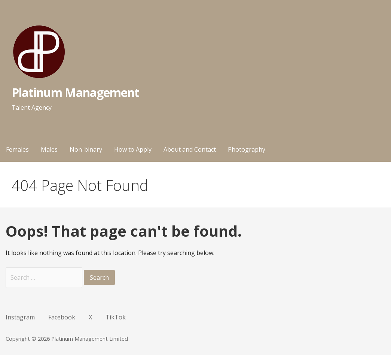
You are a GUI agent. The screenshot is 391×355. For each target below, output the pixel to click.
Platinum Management (76, 92)
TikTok (116, 317)
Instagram (20, 317)
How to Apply (133, 149)
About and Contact (190, 149)
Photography (246, 149)
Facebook (61, 317)
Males (49, 149)
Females (17, 149)
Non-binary (86, 149)
